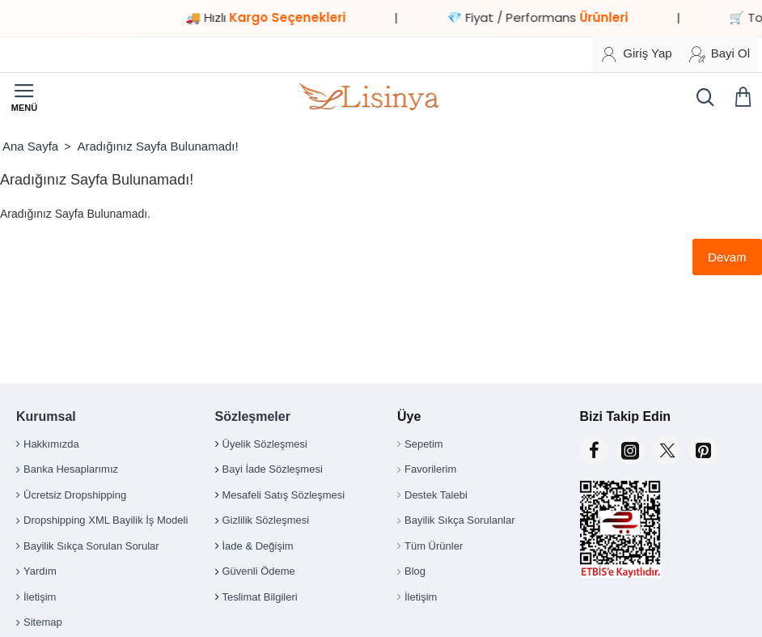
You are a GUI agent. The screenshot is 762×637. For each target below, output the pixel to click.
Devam (726, 257)
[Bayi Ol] (719, 54)
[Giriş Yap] (636, 54)
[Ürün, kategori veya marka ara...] (701, 97)
